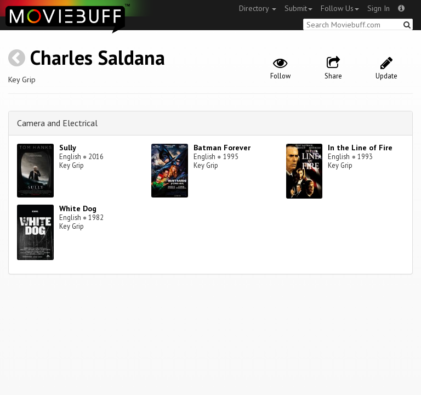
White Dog (77, 208)
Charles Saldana (97, 57)
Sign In (378, 8)
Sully (67, 148)
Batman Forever (222, 148)
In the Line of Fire (360, 148)
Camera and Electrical (57, 122)
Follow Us (340, 8)
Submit (298, 8)
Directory (257, 8)
